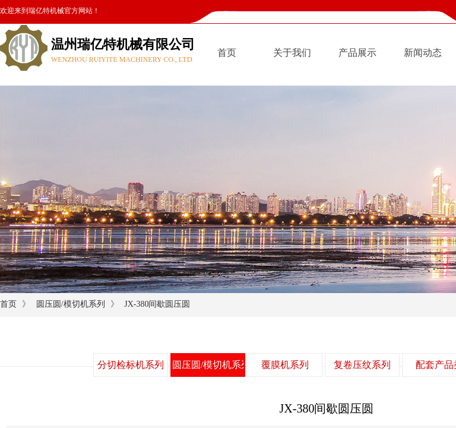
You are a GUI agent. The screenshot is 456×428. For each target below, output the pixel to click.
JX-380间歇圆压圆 (157, 304)
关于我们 (292, 53)
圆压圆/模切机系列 (70, 304)
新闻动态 (423, 53)
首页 (226, 53)
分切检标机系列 (130, 365)
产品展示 (357, 53)
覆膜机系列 (285, 365)
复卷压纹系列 (362, 365)
